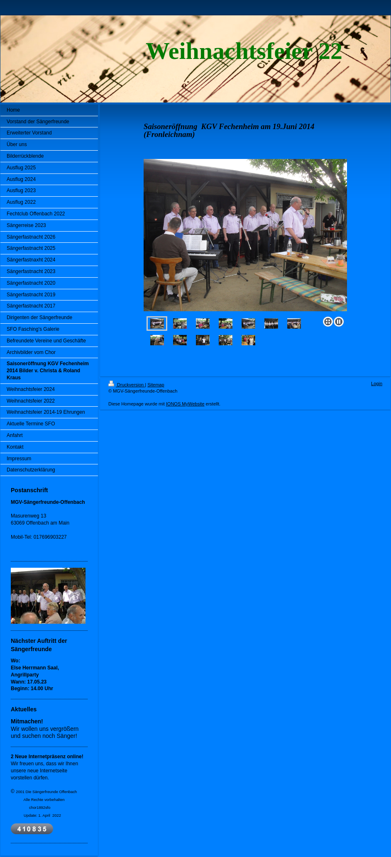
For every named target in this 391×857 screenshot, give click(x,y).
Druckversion (126, 384)
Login (376, 383)
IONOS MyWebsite (185, 403)
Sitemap (155, 384)
